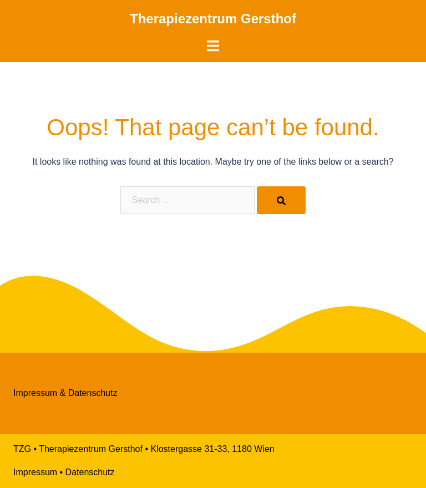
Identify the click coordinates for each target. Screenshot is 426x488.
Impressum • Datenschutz (64, 472)
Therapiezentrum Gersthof (213, 18)
